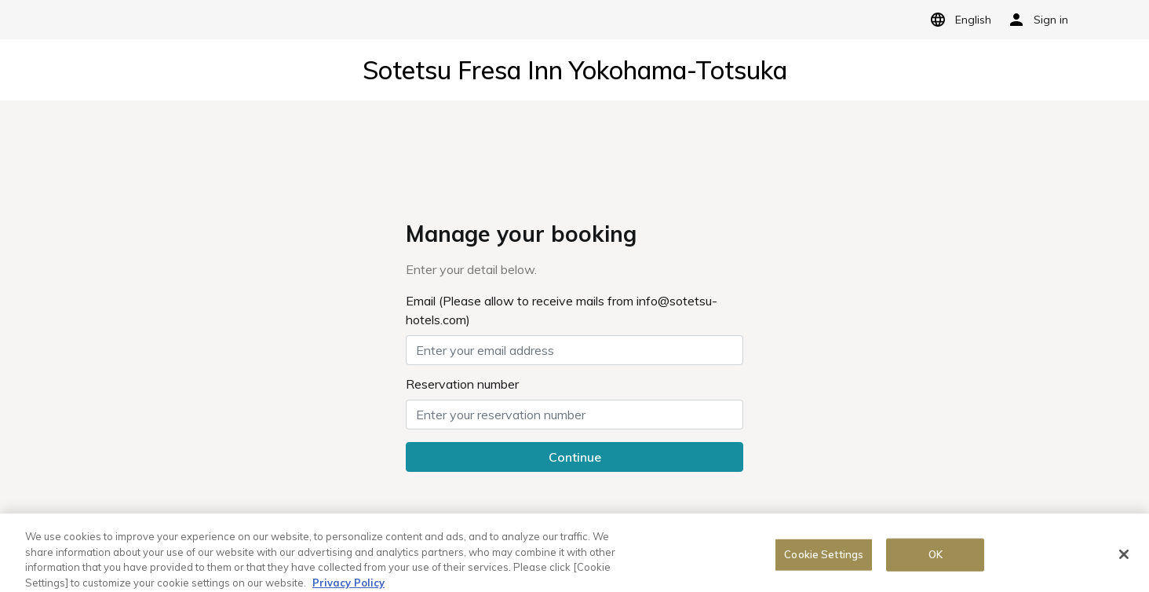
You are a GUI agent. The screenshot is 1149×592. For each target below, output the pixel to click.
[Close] (1124, 558)
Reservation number (462, 384)
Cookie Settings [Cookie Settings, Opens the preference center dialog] (823, 557)
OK (935, 557)
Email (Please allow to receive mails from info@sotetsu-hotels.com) (561, 310)
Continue (575, 457)
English (958, 19)
